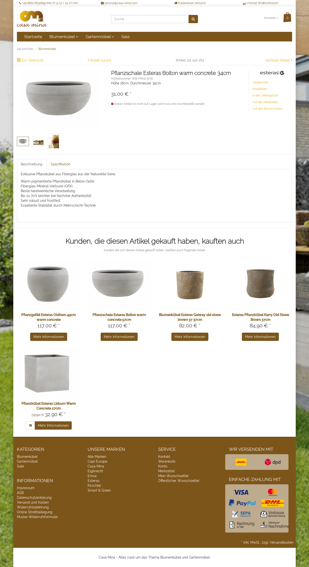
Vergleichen (260, 82)
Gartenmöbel (100, 36)
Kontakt (164, 457)
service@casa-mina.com (119, 3)
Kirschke (94, 485)
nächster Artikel (278, 60)
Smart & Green (99, 490)
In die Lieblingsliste (265, 95)
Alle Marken (97, 457)
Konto (162, 466)
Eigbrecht (95, 471)
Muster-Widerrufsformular (37, 517)
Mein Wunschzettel (173, 476)
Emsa (92, 476)
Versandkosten (281, 542)
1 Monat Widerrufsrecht (260, 3)
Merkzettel (166, 471)
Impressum (26, 488)
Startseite (33, 36)
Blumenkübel (63, 36)
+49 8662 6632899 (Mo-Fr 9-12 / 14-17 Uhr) (48, 3)
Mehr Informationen (48, 337)
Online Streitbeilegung (34, 512)
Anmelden (271, 18)
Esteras (93, 481)
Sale (125, 36)
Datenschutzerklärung (34, 498)
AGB (20, 493)
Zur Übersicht (32, 60)
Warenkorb (167, 461)
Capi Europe (97, 461)
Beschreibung (31, 164)
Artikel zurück (100, 60)
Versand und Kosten (33, 502)
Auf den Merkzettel (265, 102)
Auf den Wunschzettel (267, 108)
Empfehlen (260, 89)
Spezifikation (60, 164)
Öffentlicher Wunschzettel (178, 481)
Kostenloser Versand (189, 3)
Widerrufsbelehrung (33, 507)
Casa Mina (96, 466)
